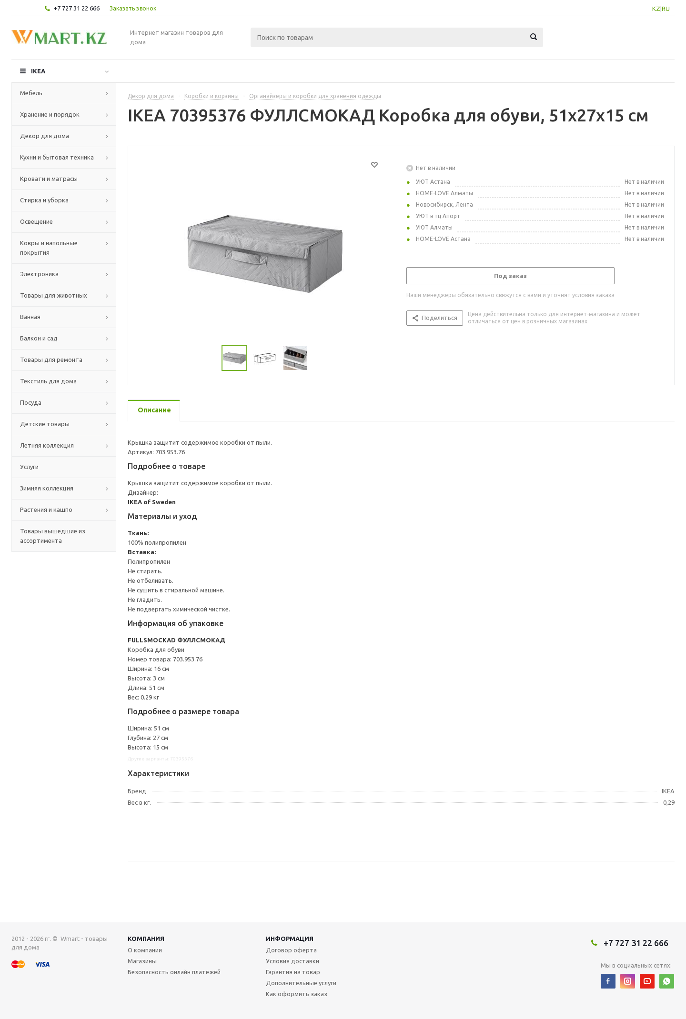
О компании (145, 950)
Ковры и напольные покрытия (49, 248)
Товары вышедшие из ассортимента (52, 536)
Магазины (142, 961)
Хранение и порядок (50, 114)
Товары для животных (53, 295)
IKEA (38, 71)
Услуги (29, 466)
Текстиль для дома (48, 381)
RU (666, 8)
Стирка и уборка (44, 200)
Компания (146, 938)
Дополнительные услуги (301, 982)
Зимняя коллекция (46, 488)
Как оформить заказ (296, 993)
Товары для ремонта (51, 359)
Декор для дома (44, 135)
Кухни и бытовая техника (57, 157)
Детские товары (45, 423)
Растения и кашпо (46, 509)
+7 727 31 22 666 (76, 8)
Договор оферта (291, 950)
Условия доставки (292, 961)
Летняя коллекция (47, 445)
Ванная (30, 316)
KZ (656, 8)
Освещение (36, 221)
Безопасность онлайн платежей (174, 972)
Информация (289, 938)
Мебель (31, 93)
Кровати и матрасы (49, 178)
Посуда (30, 402)
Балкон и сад (39, 338)
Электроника (39, 273)
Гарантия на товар (293, 972)
